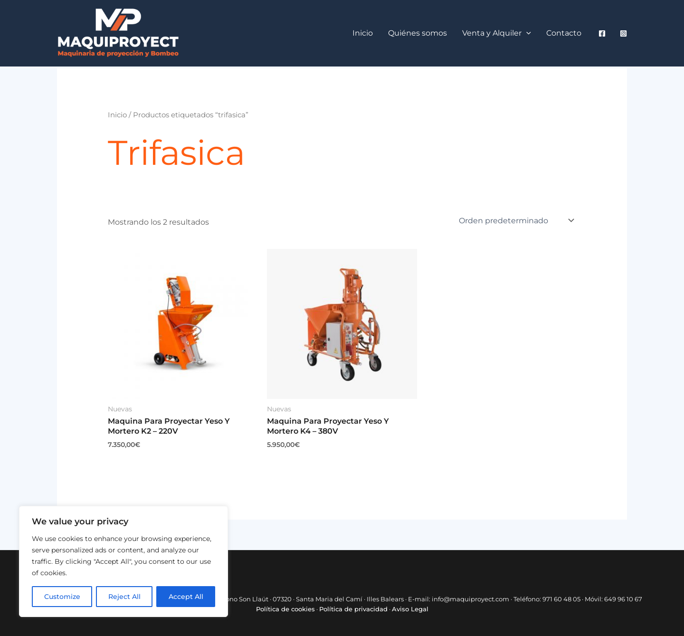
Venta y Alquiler (496, 33)
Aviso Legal (410, 609)
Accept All (186, 596)
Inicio (362, 33)
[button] (526, 33)
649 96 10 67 (623, 599)
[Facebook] (602, 33)
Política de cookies (285, 609)
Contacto (563, 33)
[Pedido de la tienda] (515, 220)
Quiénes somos (417, 33)
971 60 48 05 (561, 599)
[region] (123, 561)
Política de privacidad (353, 609)
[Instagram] (623, 33)
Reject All (124, 596)
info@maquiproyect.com (470, 599)
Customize (62, 596)
